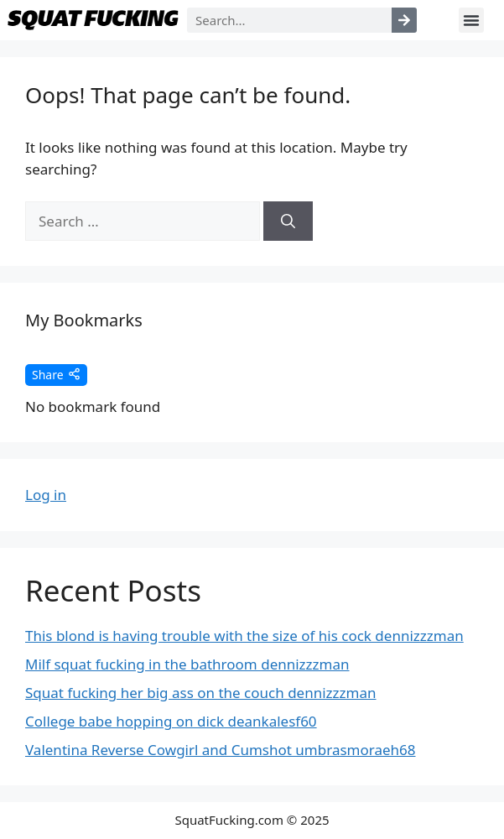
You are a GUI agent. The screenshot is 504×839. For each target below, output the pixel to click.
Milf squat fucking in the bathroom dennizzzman (187, 664)
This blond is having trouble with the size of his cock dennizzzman (244, 635)
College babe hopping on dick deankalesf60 (171, 721)
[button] (471, 20)
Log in (45, 494)
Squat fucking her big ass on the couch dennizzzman (201, 692)
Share (56, 375)
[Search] (404, 20)
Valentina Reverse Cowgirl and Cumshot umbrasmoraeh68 (220, 749)
